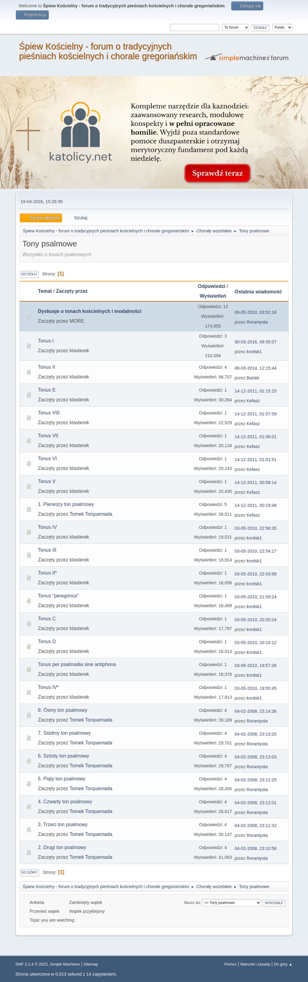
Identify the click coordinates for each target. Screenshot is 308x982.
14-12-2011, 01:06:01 (256, 436)
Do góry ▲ (283, 964)
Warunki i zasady (255, 964)
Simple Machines (65, 964)
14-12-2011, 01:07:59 (256, 413)
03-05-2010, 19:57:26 (256, 665)
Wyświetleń (213, 296)
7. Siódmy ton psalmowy (64, 733)
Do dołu (29, 274)
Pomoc (231, 964)
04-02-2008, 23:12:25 (256, 779)
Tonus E (47, 389)
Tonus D (47, 641)
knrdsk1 (254, 351)
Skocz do (192, 902)
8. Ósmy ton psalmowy (62, 710)
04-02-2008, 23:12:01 (256, 802)
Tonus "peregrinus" (58, 595)
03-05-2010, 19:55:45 (256, 688)
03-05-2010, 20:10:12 (256, 642)
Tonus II (46, 367)
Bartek (252, 377)
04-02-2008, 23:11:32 (256, 825)
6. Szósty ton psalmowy (63, 755)
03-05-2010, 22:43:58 (256, 574)
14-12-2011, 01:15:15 (256, 391)
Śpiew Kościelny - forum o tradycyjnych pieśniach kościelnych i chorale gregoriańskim (108, 51)
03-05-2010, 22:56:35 (256, 528)
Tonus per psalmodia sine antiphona (77, 664)
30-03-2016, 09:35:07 (256, 341)
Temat (45, 291)
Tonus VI (47, 458)
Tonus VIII (49, 412)
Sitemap (90, 964)
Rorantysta (257, 322)
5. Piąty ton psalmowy (62, 778)
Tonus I (46, 340)
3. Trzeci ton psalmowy (63, 824)
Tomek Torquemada (90, 514)
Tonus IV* (48, 687)
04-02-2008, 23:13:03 (256, 756)
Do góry (29, 872)
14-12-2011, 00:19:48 (256, 505)
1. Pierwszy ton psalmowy (66, 504)
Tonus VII (48, 435)
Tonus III (47, 550)
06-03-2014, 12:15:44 (256, 368)
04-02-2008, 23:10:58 (256, 848)
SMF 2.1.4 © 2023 (32, 964)
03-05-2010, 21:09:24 (256, 596)
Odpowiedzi (211, 286)
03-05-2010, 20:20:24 (256, 619)
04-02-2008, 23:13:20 (256, 734)
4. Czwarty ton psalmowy (65, 801)
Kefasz (253, 400)
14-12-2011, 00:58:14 (256, 482)
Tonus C (47, 618)
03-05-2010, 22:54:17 (256, 551)
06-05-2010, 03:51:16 (256, 312)
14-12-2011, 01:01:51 (256, 459)
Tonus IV (47, 527)
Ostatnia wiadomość (261, 291)
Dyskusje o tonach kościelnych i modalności (90, 311)
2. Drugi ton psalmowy (62, 847)
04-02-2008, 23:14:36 (256, 711)
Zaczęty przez (72, 291)
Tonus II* (47, 572)
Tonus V (47, 481)
